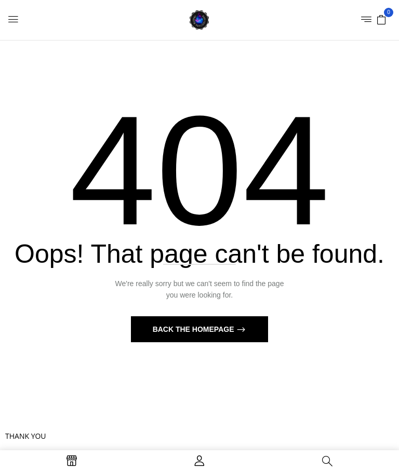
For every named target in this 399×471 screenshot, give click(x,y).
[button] (381, 19)
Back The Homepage (194, 329)
